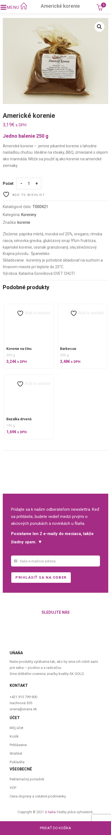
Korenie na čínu (18, 349)
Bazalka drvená (18, 419)
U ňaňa (50, 812)
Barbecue (68, 349)
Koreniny (28, 214)
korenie (23, 222)
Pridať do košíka (55, 828)
